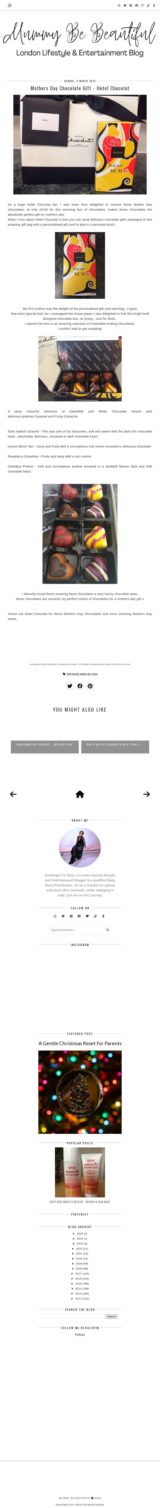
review (95, 674)
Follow (80, 1335)
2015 (78, 1283)
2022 (79, 1248)
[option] (45, 735)
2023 (80, 1243)
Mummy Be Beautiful (75, 1498)
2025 (80, 1233)
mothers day (85, 674)
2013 (78, 1293)
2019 (79, 1263)
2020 (79, 1258)
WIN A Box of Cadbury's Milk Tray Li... (115, 744)
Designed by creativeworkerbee (80, 1504)
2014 (78, 1288)
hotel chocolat (73, 674)
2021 (79, 1253)
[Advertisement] (101, 1374)
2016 (78, 1278)
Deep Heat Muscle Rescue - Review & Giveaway (80, 1201)
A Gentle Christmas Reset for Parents (80, 1043)
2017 (78, 1273)
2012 (78, 1298)
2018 (79, 1268)
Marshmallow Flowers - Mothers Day (45, 744)
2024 (80, 1238)
